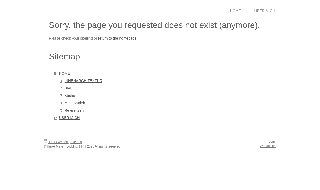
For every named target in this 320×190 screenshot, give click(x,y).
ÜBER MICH (69, 118)
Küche (70, 95)
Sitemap (76, 142)
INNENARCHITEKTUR (83, 81)
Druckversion (56, 142)
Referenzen (74, 110)
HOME (64, 73)
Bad (68, 88)
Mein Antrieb (75, 103)
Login (272, 141)
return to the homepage (117, 38)
